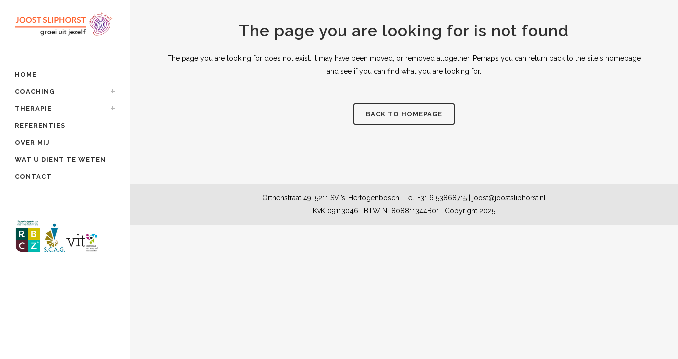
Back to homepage (404, 114)
